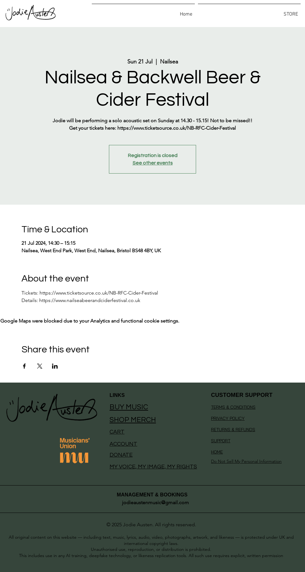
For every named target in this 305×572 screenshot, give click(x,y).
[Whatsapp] (285, 339)
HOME (217, 452)
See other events (153, 162)
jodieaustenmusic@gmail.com (155, 502)
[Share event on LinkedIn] (55, 366)
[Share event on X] (40, 366)
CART (117, 432)
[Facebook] (285, 318)
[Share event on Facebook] (24, 366)
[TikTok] (285, 275)
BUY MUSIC (129, 407)
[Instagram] (285, 254)
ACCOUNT (123, 444)
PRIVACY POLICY (228, 418)
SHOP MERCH (133, 420)
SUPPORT (220, 441)
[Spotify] (285, 232)
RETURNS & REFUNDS (233, 429)
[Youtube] (285, 297)
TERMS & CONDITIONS (233, 407)
